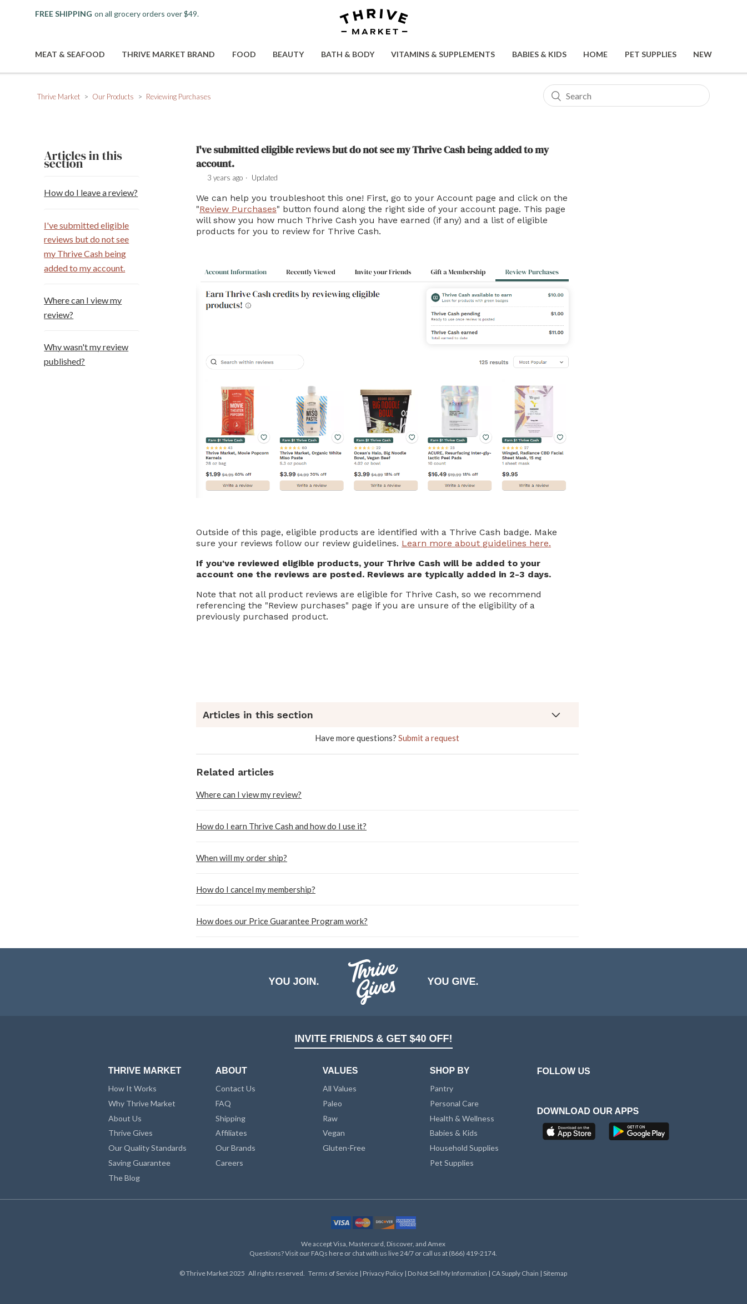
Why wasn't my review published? (86, 353)
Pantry (441, 1088)
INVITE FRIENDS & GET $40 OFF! (373, 1038)
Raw (330, 1118)
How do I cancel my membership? (255, 889)
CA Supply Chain (516, 1273)
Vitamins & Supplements (443, 54)
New (702, 54)
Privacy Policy (383, 1273)
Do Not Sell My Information (448, 1273)
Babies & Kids (539, 54)
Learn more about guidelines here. (476, 543)
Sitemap (555, 1273)
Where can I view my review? (83, 307)
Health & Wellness (462, 1118)
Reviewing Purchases (178, 96)
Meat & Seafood (70, 54)
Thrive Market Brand (168, 54)
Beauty (288, 54)
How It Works (132, 1088)
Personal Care (454, 1103)
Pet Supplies (650, 54)
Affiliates (231, 1132)
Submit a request (428, 738)
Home (595, 54)
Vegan (334, 1132)
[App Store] (570, 1134)
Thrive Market (58, 96)
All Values (340, 1088)
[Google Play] (639, 1134)
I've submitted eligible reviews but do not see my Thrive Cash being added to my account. (86, 246)
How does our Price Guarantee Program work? (282, 921)
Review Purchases (238, 209)
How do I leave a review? (91, 192)
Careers (229, 1162)
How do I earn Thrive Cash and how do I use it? (281, 826)
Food (244, 54)
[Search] (626, 95)
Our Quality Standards (147, 1147)
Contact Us (235, 1088)
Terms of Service (333, 1273)
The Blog (124, 1177)
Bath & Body (347, 54)
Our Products (113, 96)
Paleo (332, 1103)
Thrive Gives (130, 1132)
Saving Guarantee (139, 1162)
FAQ (223, 1103)
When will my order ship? (241, 858)
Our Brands (235, 1147)
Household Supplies (464, 1147)
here (336, 1253)
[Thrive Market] (374, 22)
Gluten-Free (344, 1147)
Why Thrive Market (142, 1103)
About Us (125, 1118)
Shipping (230, 1118)
